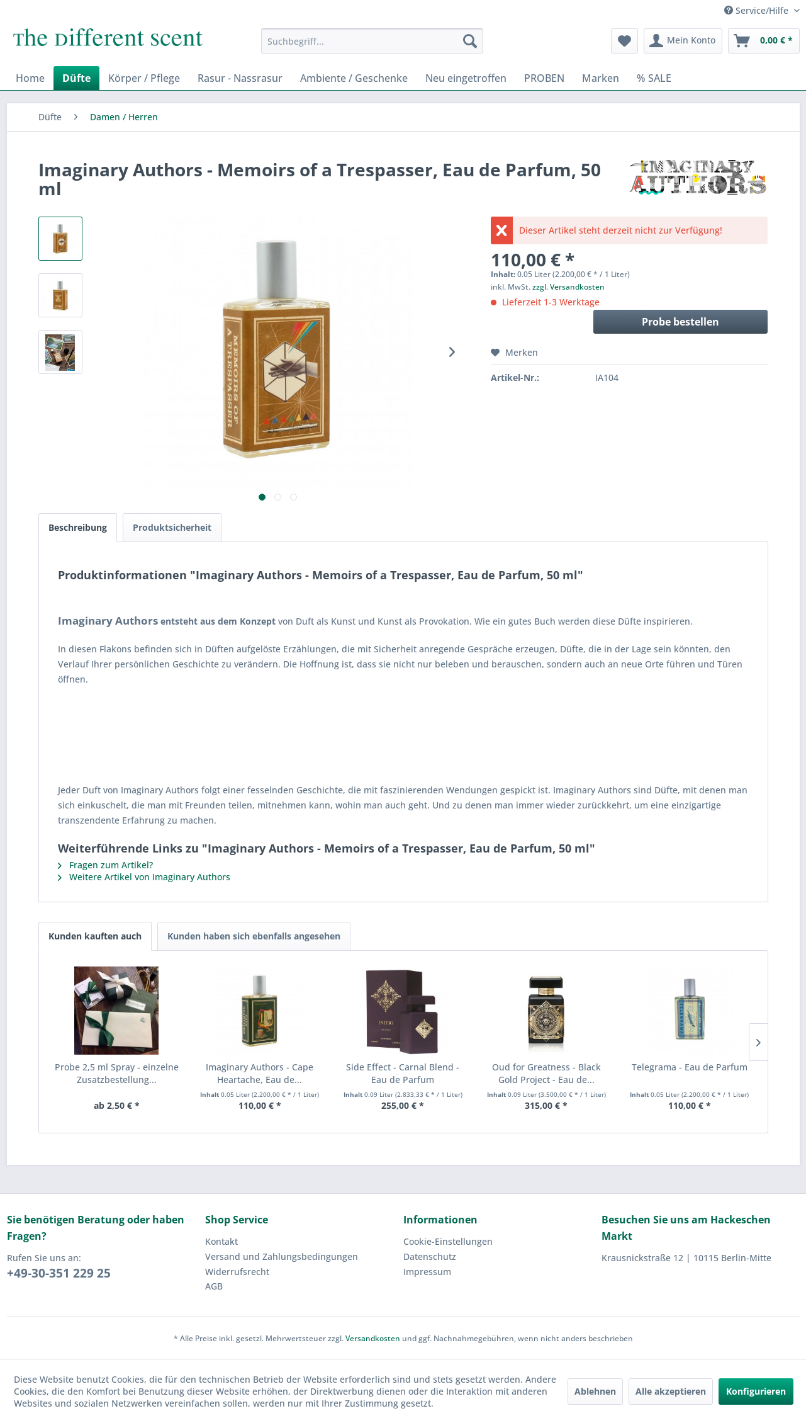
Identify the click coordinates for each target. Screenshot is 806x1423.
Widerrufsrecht (237, 1272)
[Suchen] (470, 41)
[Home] (30, 78)
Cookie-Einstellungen (448, 1241)
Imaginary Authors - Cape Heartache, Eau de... (259, 1073)
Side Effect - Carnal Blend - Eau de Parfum (402, 1073)
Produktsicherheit (172, 527)
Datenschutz (429, 1256)
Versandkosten (372, 1338)
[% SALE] (654, 78)
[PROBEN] (544, 78)
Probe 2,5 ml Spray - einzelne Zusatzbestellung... (117, 1073)
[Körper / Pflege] (144, 78)
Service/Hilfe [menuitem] (757, 10)
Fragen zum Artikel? (105, 865)
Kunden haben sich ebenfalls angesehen (253, 936)
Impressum (427, 1272)
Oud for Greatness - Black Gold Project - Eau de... (546, 1073)
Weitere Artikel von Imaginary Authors (144, 877)
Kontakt (221, 1241)
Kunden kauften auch (95, 936)
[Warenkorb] (764, 41)
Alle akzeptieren (670, 1391)
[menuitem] (372, 41)
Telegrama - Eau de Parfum (689, 1067)
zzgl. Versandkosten (568, 286)
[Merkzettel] (624, 41)
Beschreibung (77, 527)
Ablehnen (595, 1391)
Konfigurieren (756, 1391)
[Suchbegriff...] (372, 41)
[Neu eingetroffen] (466, 78)
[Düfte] (76, 78)
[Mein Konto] (683, 41)
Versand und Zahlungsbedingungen (281, 1256)
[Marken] (600, 78)
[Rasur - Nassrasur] (240, 78)
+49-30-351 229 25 (59, 1273)
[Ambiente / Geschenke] (354, 78)
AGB (214, 1286)
